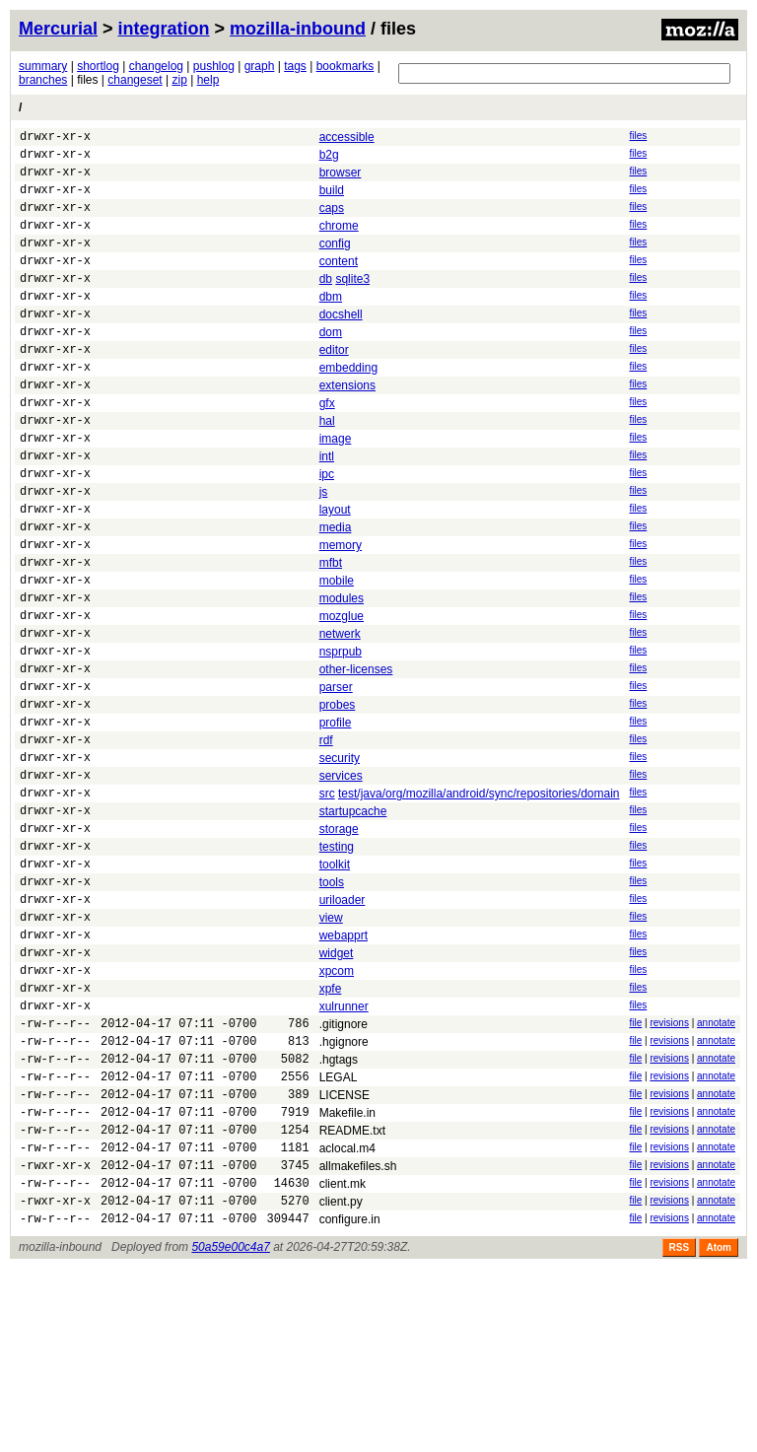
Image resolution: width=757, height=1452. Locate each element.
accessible (347, 137)
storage (339, 944)
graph (259, 66)
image (335, 489)
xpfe (330, 1131)
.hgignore (344, 1193)
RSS (679, 1430)
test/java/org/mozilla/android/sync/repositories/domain (478, 903)
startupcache (353, 924)
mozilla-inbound (298, 28)
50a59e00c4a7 (230, 1430)
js (323, 551)
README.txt (352, 1296)
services (341, 882)
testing (336, 965)
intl (326, 510)
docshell (341, 344)
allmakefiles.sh (358, 1338)
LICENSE (344, 1255)
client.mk (342, 1358)
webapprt (343, 1068)
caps (331, 220)
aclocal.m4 (347, 1317)
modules (341, 675)
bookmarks (345, 66)
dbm (330, 323)
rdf (326, 841)
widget (336, 1089)
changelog (156, 66)
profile (335, 820)
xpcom (336, 1110)
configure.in (349, 1400)
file (635, 1170)
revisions (669, 1170)
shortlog (98, 66)
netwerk (340, 717)
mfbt (330, 634)
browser (340, 178)
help (208, 80)
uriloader (342, 1027)
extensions (347, 427)
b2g (329, 158)
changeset (134, 80)
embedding (348, 406)
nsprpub (340, 737)
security (339, 861)
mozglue (341, 696)
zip (179, 80)
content (338, 282)
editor (334, 385)
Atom (718, 1430)
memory (340, 613)
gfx (327, 447)
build (331, 199)
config (335, 261)
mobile (336, 654)
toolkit (334, 986)
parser (336, 779)
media (335, 592)
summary (43, 66)
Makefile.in (347, 1275)
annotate (716, 1170)
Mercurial (58, 28)
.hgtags (338, 1213)
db (325, 303)
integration (164, 28)
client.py (341, 1379)
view (331, 1048)
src (327, 903)
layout (335, 572)
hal (327, 468)
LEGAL (338, 1234)
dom (330, 365)
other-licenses (356, 758)
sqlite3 (352, 303)
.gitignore (343, 1172)
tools (331, 1006)
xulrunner (344, 1151)
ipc (326, 530)
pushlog (214, 66)
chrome (339, 240)
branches (43, 80)
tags (295, 66)
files (638, 135)
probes (337, 799)
